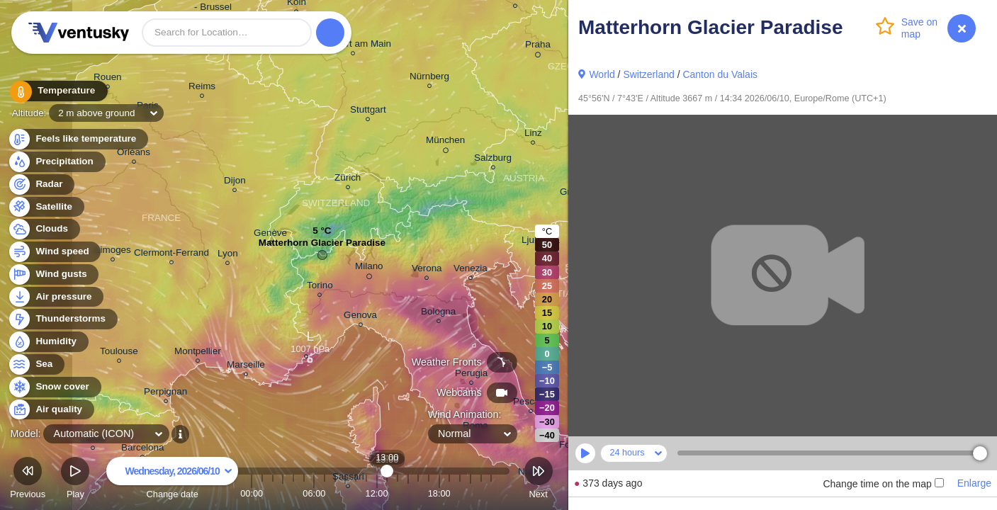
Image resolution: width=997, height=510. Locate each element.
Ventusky (76, 32)
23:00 (491, 493)
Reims (201, 88)
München (445, 142)
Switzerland (648, 74)
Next (538, 479)
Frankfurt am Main (352, 45)
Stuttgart (368, 111)
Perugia (471, 375)
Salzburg (493, 159)
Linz (533, 135)
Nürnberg (429, 78)
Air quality (50, 410)
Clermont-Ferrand (171, 254)
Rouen (108, 79)
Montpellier (197, 353)
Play (75, 479)
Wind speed (54, 252)
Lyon (228, 255)
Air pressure (55, 297)
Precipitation (56, 162)
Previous (27, 479)
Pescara (530, 403)
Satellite (45, 207)
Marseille (246, 366)
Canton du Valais (719, 74)
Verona (427, 270)
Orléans (133, 154)
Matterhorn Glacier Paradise (322, 246)
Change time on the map (883, 483)
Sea (35, 364)
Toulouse (119, 353)
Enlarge (974, 483)
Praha (538, 47)
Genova (360, 317)
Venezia (471, 270)
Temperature (56, 91)
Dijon (235, 182)
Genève (270, 234)
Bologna (438, 313)
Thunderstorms (62, 319)
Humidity (48, 342)
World (601, 74)
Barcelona (142, 450)
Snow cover (54, 387)
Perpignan (165, 393)
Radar (41, 184)
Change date (172, 479)
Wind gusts (53, 274)
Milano (369, 268)
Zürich (347, 179)
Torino (320, 287)
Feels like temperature (77, 139)
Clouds (43, 229)
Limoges (113, 251)
